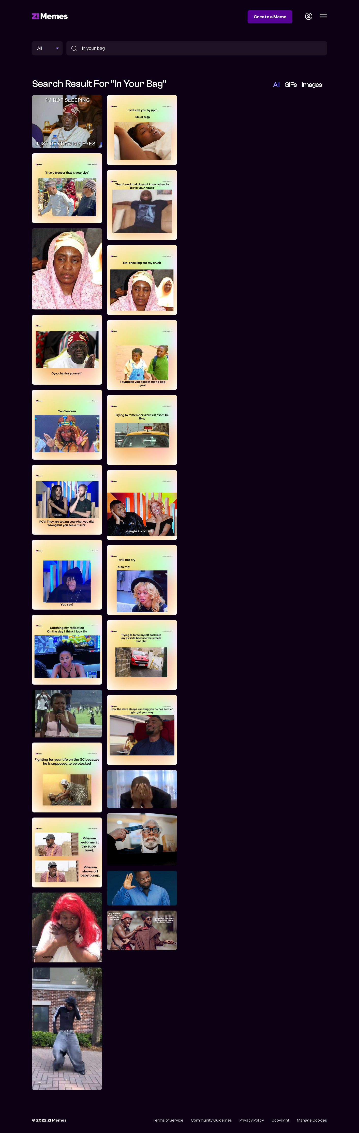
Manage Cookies (312, 1120)
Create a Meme (270, 16)
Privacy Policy (252, 1120)
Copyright (280, 1120)
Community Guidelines (211, 1120)
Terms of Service (168, 1120)
